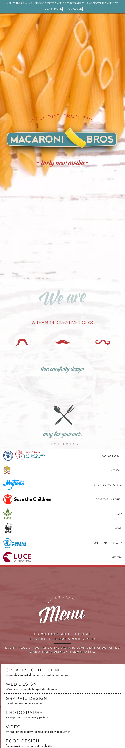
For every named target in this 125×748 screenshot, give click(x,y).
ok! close (75, 8)
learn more (53, 8)
